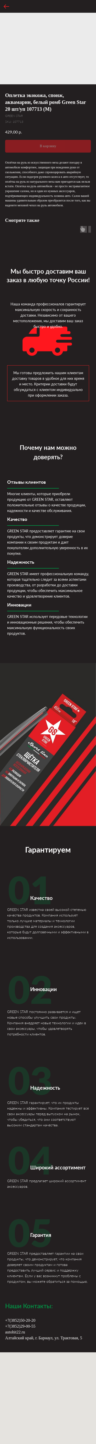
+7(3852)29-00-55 (20, 1326)
